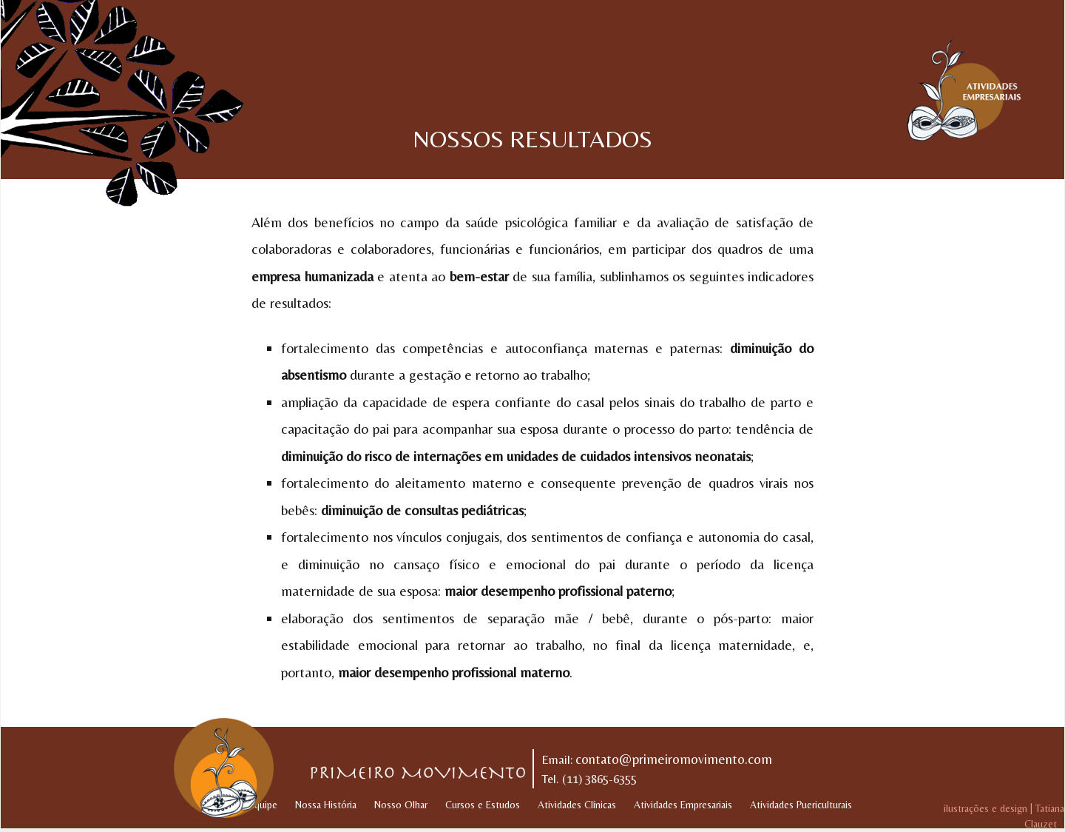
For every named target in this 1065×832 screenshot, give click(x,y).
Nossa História (325, 805)
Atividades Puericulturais (801, 805)
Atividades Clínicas (577, 805)
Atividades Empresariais (683, 805)
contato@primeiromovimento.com (673, 759)
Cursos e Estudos (482, 805)
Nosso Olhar (400, 805)
